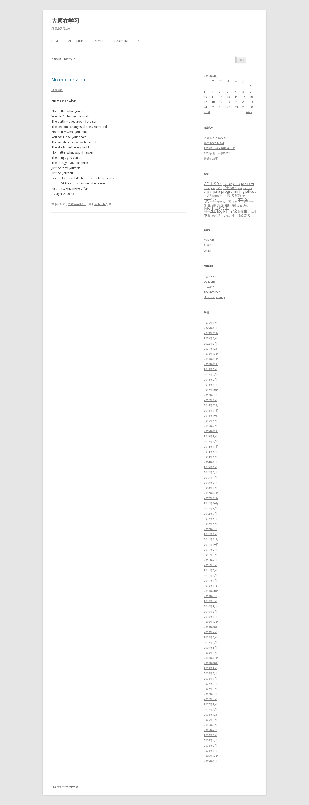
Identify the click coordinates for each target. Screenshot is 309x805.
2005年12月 (211, 756)
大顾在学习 (65, 20)
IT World (209, 287)
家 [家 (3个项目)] (229, 201)
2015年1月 (210, 441)
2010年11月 (211, 586)
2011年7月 (210, 560)
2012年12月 (211, 493)
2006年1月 (210, 751)
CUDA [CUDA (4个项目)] (227, 183)
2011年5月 (210, 565)
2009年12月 (211, 622)
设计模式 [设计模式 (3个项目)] (237, 215)
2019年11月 (211, 359)
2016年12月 (211, 405)
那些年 (208, 245)
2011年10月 (211, 544)
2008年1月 (210, 678)
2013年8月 (210, 467)
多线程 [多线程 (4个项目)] (236, 195)
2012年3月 (210, 529)
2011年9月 (210, 550)
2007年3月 (210, 699)
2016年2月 (210, 426)
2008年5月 (210, 673)
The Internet (212, 292)
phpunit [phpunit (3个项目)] (215, 191)
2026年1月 (210, 323)
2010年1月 (210, 617)
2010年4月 (210, 601)
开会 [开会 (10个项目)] (243, 200)
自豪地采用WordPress (65, 787)
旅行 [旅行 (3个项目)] (228, 205)
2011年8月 (210, 555)
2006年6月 (210, 735)
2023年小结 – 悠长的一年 (219, 148)
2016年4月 (210, 421)
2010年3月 (210, 606)
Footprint (121, 41)
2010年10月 (211, 591)
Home (55, 41)
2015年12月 (211, 431)
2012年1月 (210, 534)
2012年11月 (211, 498)
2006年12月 (211, 715)
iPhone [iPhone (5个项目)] (230, 187)
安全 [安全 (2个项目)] (219, 201)
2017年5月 (210, 395)
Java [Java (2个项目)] (240, 188)
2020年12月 (211, 354)
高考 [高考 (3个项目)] (247, 215)
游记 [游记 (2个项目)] (240, 211)
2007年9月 (210, 684)
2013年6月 (210, 472)
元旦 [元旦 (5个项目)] (208, 195)
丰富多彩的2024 (214, 143)
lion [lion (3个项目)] (245, 188)
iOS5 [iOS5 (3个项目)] (219, 188)
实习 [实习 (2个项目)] (225, 201)
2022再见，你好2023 (217, 153)
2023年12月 (211, 333)
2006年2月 (210, 745)
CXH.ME (209, 240)
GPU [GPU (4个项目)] (236, 183)
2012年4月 (210, 524)
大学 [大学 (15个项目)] (210, 200)
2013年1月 (210, 488)
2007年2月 (210, 704)
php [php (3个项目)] (206, 191)
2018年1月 (210, 385)
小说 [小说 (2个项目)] (234, 201)
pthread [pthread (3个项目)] (250, 191)
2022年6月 (210, 343)
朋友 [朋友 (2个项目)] (239, 205)
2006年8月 (210, 725)
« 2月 (207, 112)
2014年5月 (210, 452)
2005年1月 (210, 761)
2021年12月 (211, 349)
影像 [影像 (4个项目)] (207, 205)
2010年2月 (210, 611)
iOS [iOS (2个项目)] (213, 188)
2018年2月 (210, 379)
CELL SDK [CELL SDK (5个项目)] (213, 183)
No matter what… (71, 79)
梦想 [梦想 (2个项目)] (245, 205)
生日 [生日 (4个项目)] (247, 211)
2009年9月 (210, 632)
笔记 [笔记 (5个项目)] (221, 215)
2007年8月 (210, 689)
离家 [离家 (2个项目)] (214, 215)
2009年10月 (211, 627)
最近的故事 (211, 158)
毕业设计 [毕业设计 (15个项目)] (216, 210)
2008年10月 (211, 663)
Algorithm (75, 41)
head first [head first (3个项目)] (247, 184)
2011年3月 (210, 570)
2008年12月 (211, 658)
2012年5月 (210, 519)
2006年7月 (210, 730)
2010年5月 (210, 596)
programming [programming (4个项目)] (233, 191)
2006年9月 (210, 720)
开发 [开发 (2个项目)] (251, 201)
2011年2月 (210, 575)
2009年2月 (210, 653)
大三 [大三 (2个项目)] (244, 195)
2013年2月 (210, 483)
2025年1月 (210, 328)
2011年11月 (211, 539)
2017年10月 (211, 390)
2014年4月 (210, 457)
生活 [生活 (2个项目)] (253, 211)
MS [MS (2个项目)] (250, 188)
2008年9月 (210, 668)
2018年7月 (210, 374)
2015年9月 (210, 436)
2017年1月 (210, 400)
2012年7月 (210, 513)
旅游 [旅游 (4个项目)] (220, 205)
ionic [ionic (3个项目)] (207, 188)
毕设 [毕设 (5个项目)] (233, 210)
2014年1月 (210, 462)
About (142, 41)
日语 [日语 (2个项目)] (234, 205)
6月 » (249, 112)
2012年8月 (210, 508)
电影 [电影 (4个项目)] (207, 215)
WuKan (208, 251)
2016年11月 (211, 410)
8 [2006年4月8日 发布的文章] (243, 91)
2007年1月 (210, 709)
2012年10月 (211, 503)
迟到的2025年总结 (215, 138)
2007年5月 (210, 694)
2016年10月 (211, 416)
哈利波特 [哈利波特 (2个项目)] (217, 195)
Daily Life (99, 41)
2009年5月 (210, 647)
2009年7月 (210, 642)
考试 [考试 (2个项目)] (228, 215)
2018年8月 (210, 369)
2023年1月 (210, 338)
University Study (214, 297)
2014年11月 (211, 446)
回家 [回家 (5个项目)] (226, 195)
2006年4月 (210, 740)
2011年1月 (210, 580)
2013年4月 (210, 477)
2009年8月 (210, 637)
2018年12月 (211, 364)
